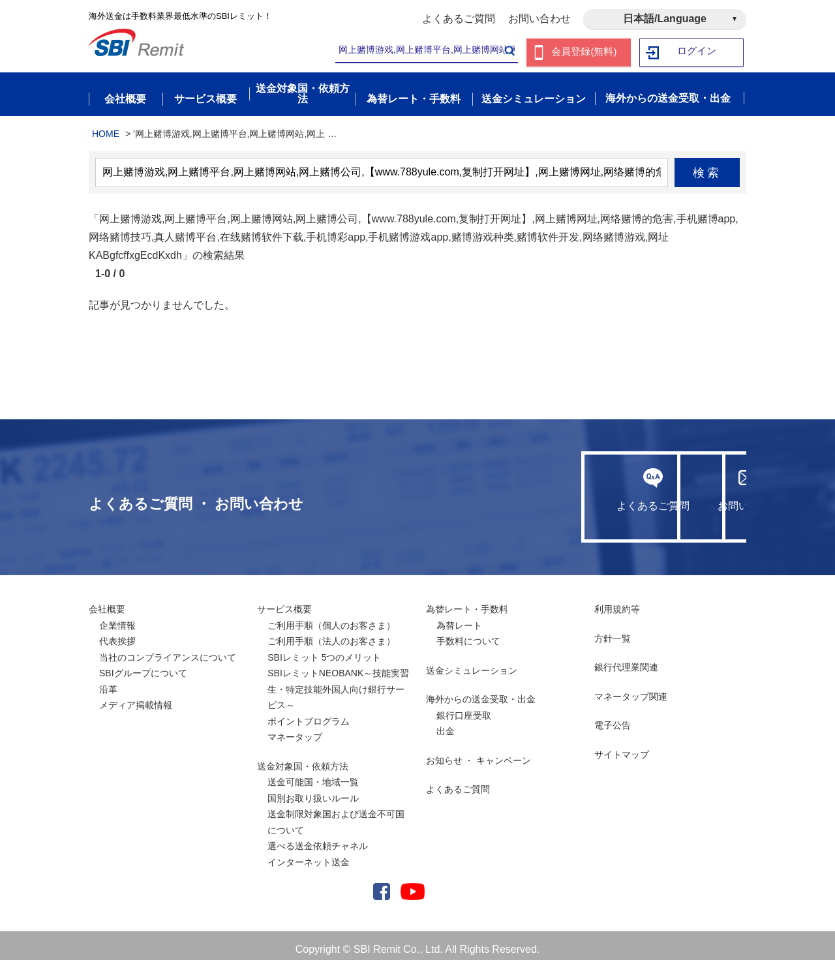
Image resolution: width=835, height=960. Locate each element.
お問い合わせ (539, 18)
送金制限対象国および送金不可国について (335, 815)
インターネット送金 (308, 854)
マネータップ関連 (630, 688)
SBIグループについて (143, 666)
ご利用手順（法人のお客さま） (331, 634)
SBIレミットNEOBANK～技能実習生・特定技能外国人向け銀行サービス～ (338, 682)
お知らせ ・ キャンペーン (479, 752)
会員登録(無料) (584, 52)
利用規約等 (617, 602)
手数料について (468, 634)
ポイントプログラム (308, 713)
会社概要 (107, 602)
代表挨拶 (117, 634)
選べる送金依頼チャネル (317, 838)
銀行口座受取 (463, 707)
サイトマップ (621, 747)
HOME (105, 126)
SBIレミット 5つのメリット (324, 649)
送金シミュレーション (471, 662)
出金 (445, 724)
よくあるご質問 (458, 18)
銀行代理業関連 (626, 660)
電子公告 (612, 718)
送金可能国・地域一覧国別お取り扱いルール (313, 783)
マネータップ (294, 730)
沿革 (108, 681)
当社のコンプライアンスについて (167, 649)
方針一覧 (612, 630)
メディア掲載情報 (135, 698)
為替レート (459, 617)
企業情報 (117, 617)
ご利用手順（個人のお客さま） (331, 617)
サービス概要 (284, 602)
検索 (707, 165)
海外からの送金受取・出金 (481, 692)
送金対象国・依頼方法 (302, 758)
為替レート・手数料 (467, 602)
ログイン (697, 52)
